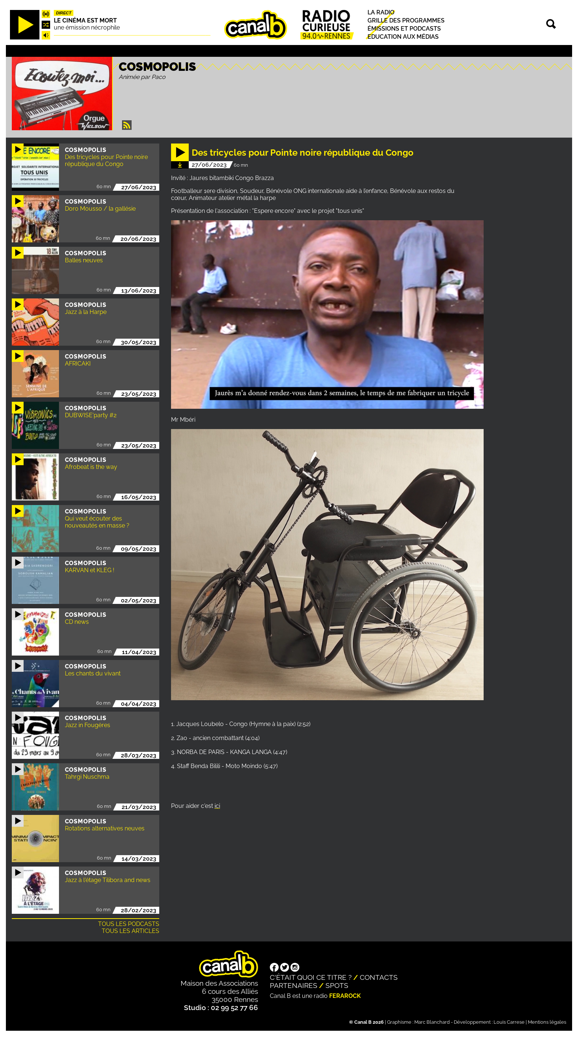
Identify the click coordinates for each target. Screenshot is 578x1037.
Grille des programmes (406, 20)
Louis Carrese (509, 1022)
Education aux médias (403, 37)
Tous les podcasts (128, 923)
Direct (64, 13)
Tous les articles (130, 930)
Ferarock (345, 995)
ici (217, 805)
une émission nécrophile (87, 27)
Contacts (379, 977)
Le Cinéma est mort (85, 20)
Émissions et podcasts (404, 28)
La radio (381, 12)
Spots (336, 985)
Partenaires (293, 985)
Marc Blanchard (432, 1022)
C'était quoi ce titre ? (311, 977)
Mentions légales (547, 1022)
